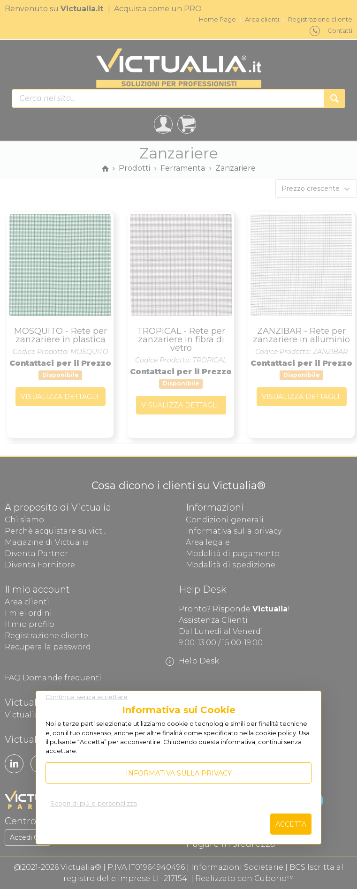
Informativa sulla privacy (179, 773)
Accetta (290, 824)
